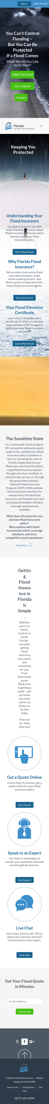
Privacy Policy (28, 1087)
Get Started (24, 1011)
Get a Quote (22, 86)
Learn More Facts (24, 343)
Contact (21, 97)
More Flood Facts (24, 251)
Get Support (24, 879)
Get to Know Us (24, 297)
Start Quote (24, 804)
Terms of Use (12, 1087)
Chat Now (24, 955)
